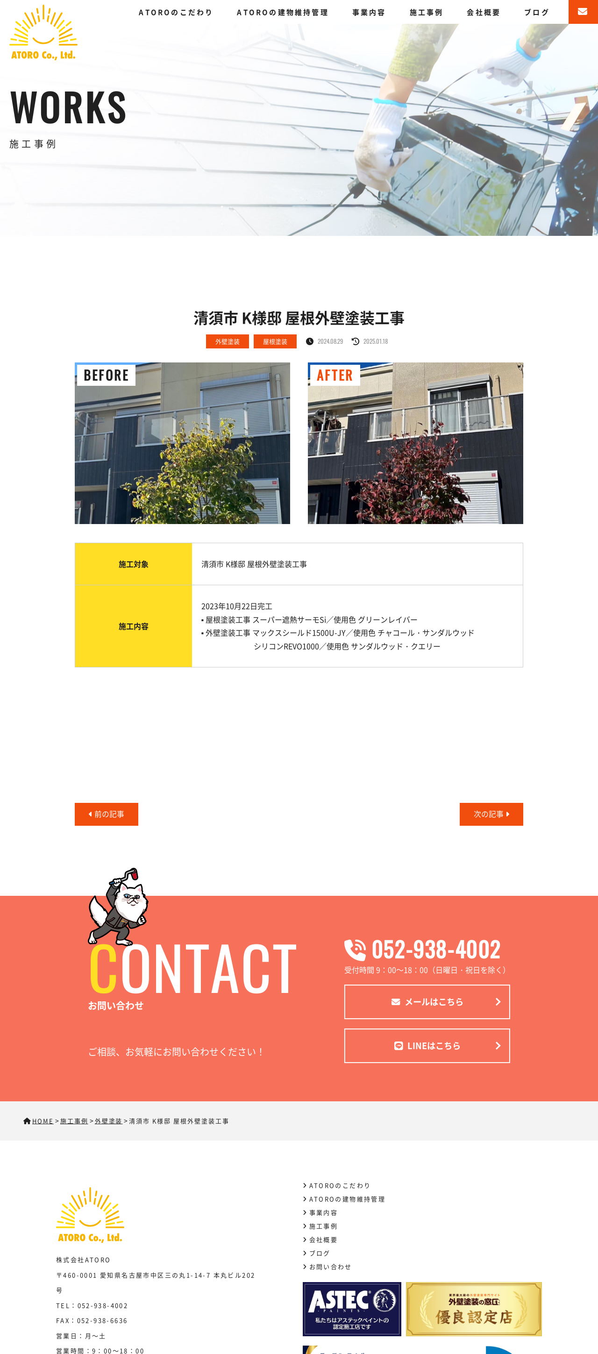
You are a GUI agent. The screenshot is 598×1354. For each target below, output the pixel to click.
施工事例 (427, 12)
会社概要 (484, 12)
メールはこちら (427, 1003)
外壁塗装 (227, 341)
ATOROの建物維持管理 (282, 12)
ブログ (537, 12)
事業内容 (369, 12)
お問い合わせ (330, 1266)
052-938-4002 (427, 948)
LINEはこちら (427, 1047)
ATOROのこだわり (176, 12)
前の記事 (106, 814)
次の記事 (491, 814)
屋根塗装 (275, 341)
